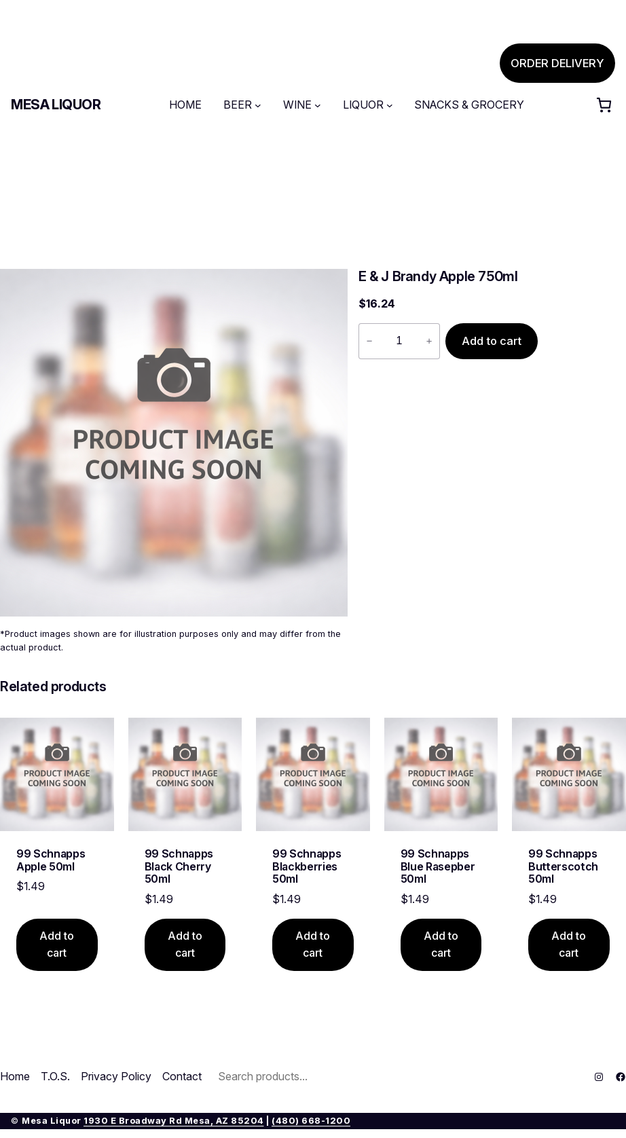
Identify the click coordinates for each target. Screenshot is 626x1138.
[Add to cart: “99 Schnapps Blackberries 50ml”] (313, 945)
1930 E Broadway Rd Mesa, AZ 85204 (174, 1121)
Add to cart (491, 341)
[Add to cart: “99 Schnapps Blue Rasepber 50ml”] (441, 945)
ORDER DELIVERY (557, 63)
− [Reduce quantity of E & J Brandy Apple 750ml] (370, 340)
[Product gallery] (174, 443)
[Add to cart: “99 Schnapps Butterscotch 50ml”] (569, 945)
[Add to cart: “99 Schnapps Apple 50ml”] (57, 945)
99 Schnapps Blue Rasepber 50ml (438, 866)
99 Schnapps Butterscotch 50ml (563, 866)
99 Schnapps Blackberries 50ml (306, 866)
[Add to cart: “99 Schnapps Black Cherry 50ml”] (185, 945)
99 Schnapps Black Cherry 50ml (179, 866)
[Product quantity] (399, 341)
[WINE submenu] (317, 105)
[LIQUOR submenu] (389, 105)
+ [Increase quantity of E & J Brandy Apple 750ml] (429, 340)
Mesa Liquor (56, 104)
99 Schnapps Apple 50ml (50, 860)
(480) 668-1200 (311, 1121)
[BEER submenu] (258, 105)
